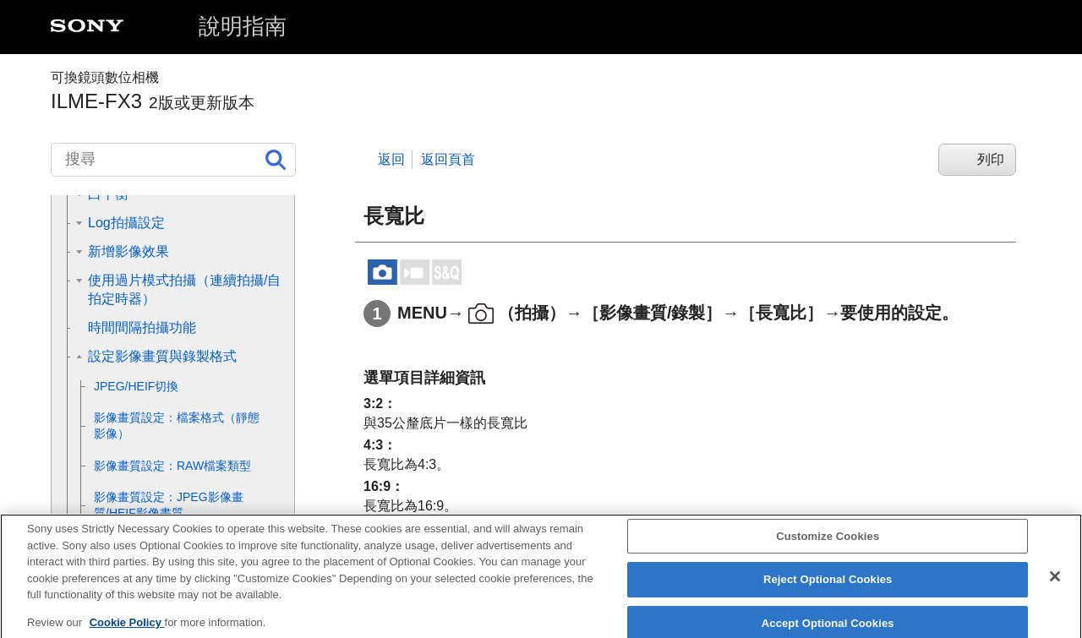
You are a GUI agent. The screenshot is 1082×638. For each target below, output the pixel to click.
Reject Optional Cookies (828, 590)
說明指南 (243, 26)
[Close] (1055, 586)
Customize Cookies (827, 546)
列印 (990, 159)
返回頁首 (448, 159)
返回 (391, 159)
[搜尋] (173, 160)
